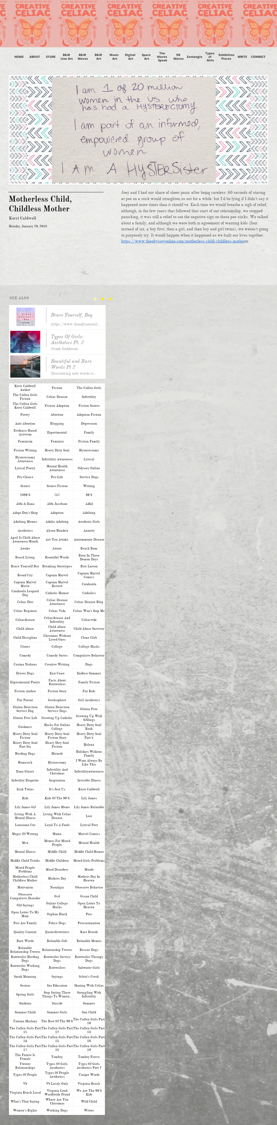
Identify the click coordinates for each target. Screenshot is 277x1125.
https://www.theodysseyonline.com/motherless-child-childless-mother (183, 241)
